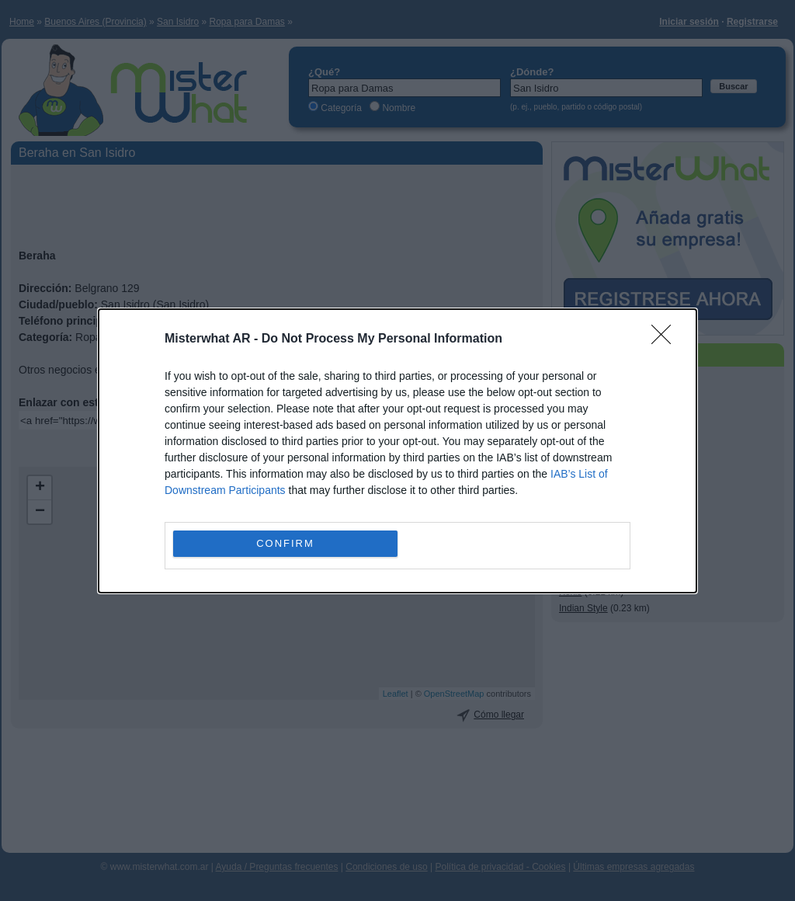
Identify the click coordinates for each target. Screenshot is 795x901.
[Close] (666, 339)
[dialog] (397, 451)
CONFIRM (285, 542)
